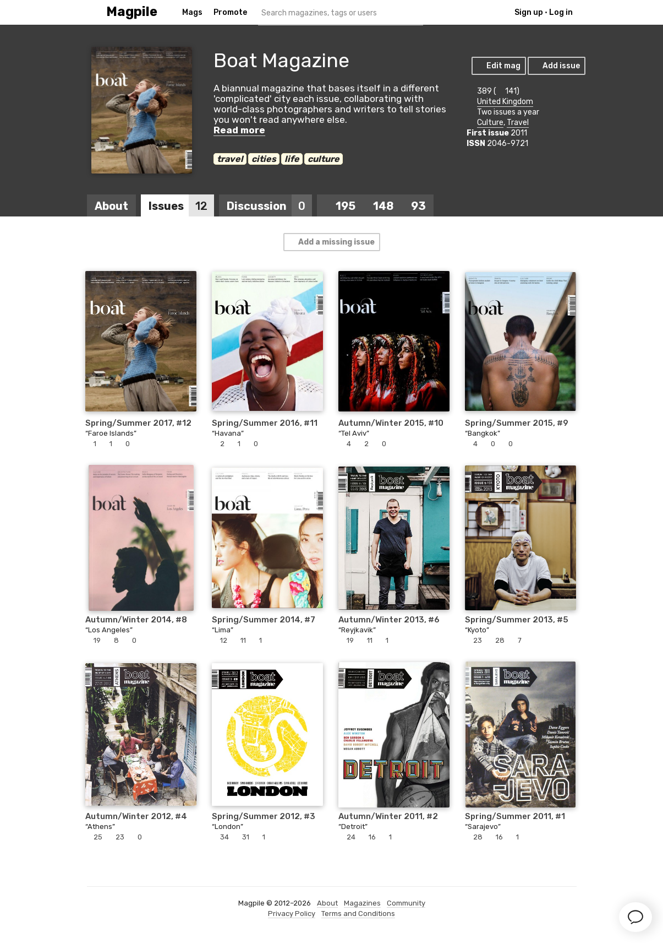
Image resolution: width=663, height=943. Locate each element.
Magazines (362, 903)
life (291, 159)
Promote (230, 12)
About (111, 206)
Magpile (131, 11)
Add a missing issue (331, 242)
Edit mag (498, 66)
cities (263, 159)
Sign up (528, 12)
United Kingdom (505, 101)
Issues (181, 206)
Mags (192, 12)
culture (323, 159)
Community (406, 903)
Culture (490, 122)
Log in (561, 12)
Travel (518, 122)
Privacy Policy (291, 913)
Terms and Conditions (358, 913)
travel (230, 159)
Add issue (556, 66)
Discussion (269, 206)
